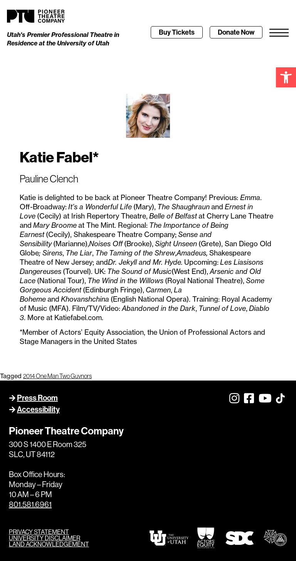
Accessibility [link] (38, 409)
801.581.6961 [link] (30, 504)
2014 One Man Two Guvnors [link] (57, 376)
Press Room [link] (37, 397)
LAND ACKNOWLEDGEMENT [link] (49, 544)
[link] (286, 77)
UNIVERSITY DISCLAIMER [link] (44, 538)
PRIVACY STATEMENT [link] (39, 532)
